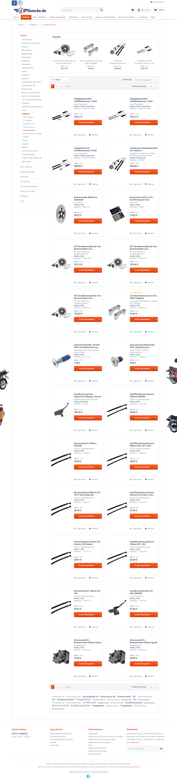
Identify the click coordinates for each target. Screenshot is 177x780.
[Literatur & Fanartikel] (105, 17)
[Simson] (26, 17)
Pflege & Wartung (27, 172)
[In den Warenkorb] (88, 122)
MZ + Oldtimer (26, 167)
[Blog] (153, 17)
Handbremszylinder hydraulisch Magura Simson (87, 395)
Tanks (24, 110)
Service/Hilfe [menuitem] (157, 2)
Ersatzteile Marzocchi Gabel (32, 134)
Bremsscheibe (124, 696)
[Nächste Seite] (57, 86)
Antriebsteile (27, 39)
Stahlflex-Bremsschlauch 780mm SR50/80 (142, 395)
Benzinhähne (27, 50)
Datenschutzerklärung (97, 751)
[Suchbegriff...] (82, 10)
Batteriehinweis (94, 754)
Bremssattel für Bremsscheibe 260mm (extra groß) (87, 641)
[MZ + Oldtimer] (39, 17)
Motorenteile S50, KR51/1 (32, 82)
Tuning (24, 140)
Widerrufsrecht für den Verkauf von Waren (105, 736)
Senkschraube (126, 700)
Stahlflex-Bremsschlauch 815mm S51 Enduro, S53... (142, 493)
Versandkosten (83, 764)
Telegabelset (84, 699)
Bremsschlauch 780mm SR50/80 (85, 444)
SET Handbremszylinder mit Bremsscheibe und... (64, 62)
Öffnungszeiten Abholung (60, 733)
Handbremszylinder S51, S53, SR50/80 (141, 592)
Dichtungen (26, 57)
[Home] (16, 17)
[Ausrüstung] (87, 17)
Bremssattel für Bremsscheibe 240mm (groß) (143, 641)
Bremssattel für (58, 696)
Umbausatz (90, 702)
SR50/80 (25, 137)
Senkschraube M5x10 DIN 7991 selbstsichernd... (142, 346)
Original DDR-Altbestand (32, 158)
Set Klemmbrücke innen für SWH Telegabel (91, 62)
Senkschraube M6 (74, 696)
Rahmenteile (27, 89)
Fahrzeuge (26, 161)
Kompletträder (28, 68)
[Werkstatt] (73, 17)
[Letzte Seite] (61, 86)
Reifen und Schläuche (31, 92)
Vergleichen (80, 135)
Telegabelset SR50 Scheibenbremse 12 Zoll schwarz (85, 100)
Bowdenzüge (27, 54)
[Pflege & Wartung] (57, 17)
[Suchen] (101, 10)
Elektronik (26, 61)
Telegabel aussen (29, 127)
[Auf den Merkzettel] (93, 134)
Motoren (25, 78)
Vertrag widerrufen (58, 736)
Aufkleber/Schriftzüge (30, 43)
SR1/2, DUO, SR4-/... (28, 191)
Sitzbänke (26, 103)
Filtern (56, 79)
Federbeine (26, 64)
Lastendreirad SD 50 (30, 151)
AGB (90, 745)
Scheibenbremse (29, 130)
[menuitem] (82, 11)
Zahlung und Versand (97, 748)
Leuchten (25, 75)
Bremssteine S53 (58, 709)
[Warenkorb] (159, 10)
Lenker (24, 71)
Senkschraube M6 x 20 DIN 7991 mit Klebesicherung (87, 346)
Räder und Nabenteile (31, 96)
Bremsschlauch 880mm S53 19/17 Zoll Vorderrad (87, 493)
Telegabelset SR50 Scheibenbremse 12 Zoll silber (144, 62)
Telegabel (26, 114)
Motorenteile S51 (29, 85)
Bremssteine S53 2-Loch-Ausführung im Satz (141, 198)
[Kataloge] (143, 17)
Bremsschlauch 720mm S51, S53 (87, 592)
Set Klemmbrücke (73, 703)
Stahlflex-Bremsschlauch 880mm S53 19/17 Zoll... (142, 444)
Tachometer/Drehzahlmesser (33, 107)
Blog (22, 201)
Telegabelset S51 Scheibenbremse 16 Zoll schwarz (85, 149)
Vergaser (25, 144)
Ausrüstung (25, 181)
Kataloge (24, 196)
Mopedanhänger (28, 154)
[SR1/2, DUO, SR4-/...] (127, 17)
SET (134, 696)
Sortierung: (127, 79)
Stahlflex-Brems (99, 699)
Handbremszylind (145, 696)
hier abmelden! (133, 742)
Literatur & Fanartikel (29, 186)
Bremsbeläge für (91, 696)
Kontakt (53, 742)
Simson (23, 35)
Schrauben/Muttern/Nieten (33, 99)
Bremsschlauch (113, 699)
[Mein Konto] (144, 10)
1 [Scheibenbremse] (52, 86)
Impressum (93, 733)
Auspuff (25, 47)
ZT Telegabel (27, 120)
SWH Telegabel (28, 117)
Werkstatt (24, 176)
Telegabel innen (28, 124)
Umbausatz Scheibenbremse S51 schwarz (117, 62)
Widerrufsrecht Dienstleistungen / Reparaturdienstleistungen (102, 740)
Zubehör (25, 147)
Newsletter (54, 745)
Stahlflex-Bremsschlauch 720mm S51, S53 (142, 543)
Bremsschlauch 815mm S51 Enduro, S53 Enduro (87, 543)
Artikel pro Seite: (139, 86)
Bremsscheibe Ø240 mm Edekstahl (85, 198)
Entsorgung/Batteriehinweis (61, 739)
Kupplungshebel (81, 705)
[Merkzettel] (132, 10)
